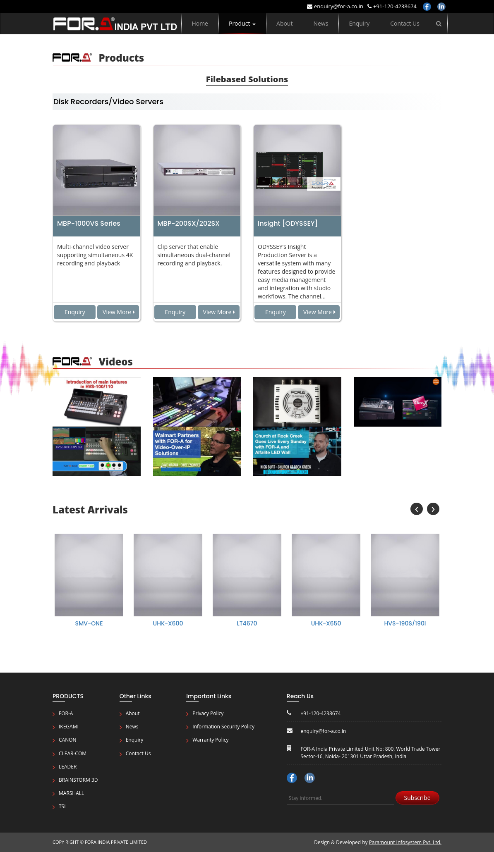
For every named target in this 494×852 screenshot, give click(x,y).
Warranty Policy (210, 739)
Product (242, 23)
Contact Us (405, 23)
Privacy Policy (207, 713)
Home (200, 23)
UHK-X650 (326, 623)
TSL (63, 806)
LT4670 (247, 623)
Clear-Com (72, 753)
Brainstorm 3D (78, 779)
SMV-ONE (89, 623)
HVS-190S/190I (405, 623)
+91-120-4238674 (392, 6)
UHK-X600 (168, 623)
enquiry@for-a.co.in (335, 6)
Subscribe (417, 798)
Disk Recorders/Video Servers (108, 101)
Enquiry (359, 23)
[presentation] (416, 509)
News (320, 23)
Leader (68, 766)
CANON (68, 739)
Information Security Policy (223, 726)
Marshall (71, 793)
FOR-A (66, 713)
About (284, 23)
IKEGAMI (69, 726)
